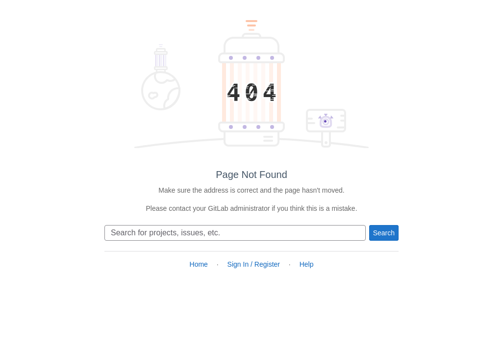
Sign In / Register (253, 264)
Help (307, 264)
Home (199, 264)
